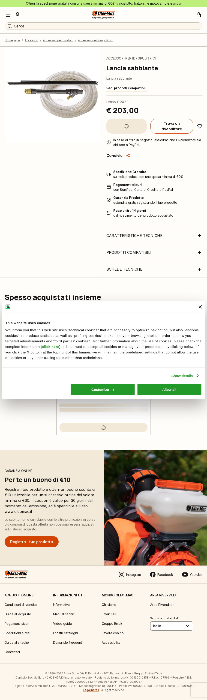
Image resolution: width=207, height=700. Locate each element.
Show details (182, 376)
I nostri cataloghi (65, 633)
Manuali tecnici (64, 614)
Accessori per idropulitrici (95, 40)
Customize (102, 390)
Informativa (61, 605)
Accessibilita (111, 643)
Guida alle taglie (17, 643)
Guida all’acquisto (18, 614)
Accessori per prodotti (58, 40)
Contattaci (12, 652)
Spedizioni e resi (17, 633)
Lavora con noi (113, 633)
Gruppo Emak (112, 624)
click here (50, 347)
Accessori (31, 40)
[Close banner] (200, 306)
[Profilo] (17, 14)
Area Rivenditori (162, 605)
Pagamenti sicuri (17, 624)
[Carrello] (198, 14)
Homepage (12, 40)
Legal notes (91, 690)
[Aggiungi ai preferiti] (199, 126)
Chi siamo (109, 605)
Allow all (169, 390)
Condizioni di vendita (21, 605)
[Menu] (8, 14)
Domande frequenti (68, 643)
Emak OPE (109, 614)
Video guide (62, 624)
